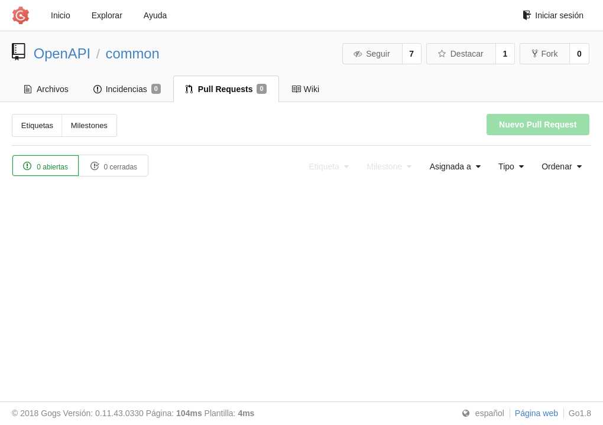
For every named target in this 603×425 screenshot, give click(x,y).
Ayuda (155, 15)
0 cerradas (113, 166)
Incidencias (127, 89)
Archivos (46, 89)
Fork (544, 53)
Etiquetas (37, 125)
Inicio (60, 15)
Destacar (460, 53)
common (133, 53)
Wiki (305, 89)
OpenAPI (62, 53)
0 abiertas (45, 166)
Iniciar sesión (553, 15)
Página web (536, 413)
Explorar (107, 15)
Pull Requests (226, 89)
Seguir (371, 53)
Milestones (89, 125)
